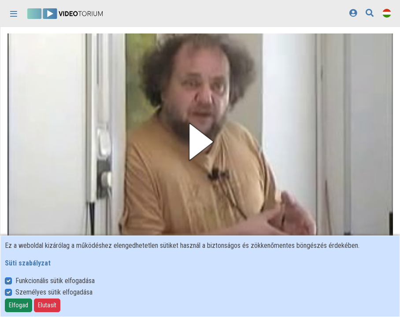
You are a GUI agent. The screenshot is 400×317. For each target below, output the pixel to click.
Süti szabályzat (28, 263)
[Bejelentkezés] (353, 13)
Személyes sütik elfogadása (54, 292)
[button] (200, 141)
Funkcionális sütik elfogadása (55, 280)
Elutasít (47, 305)
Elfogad (18, 305)
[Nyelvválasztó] (386, 13)
